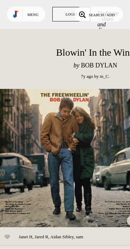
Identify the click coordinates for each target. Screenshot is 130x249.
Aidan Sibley (61, 236)
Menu (32, 14)
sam (79, 236)
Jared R (41, 236)
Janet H (25, 236)
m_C (104, 76)
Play (69, 158)
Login (71, 14)
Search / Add (96, 14)
